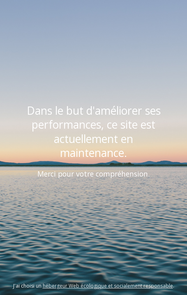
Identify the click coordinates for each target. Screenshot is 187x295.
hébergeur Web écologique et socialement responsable (108, 285)
